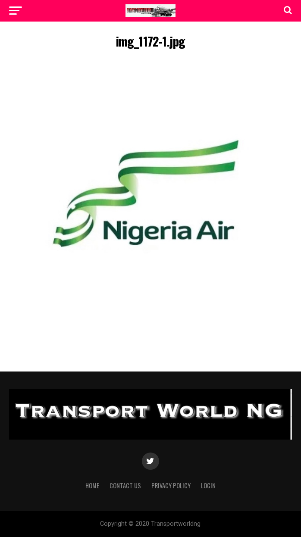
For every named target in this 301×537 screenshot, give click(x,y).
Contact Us (125, 485)
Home (92, 485)
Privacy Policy (171, 485)
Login (208, 485)
